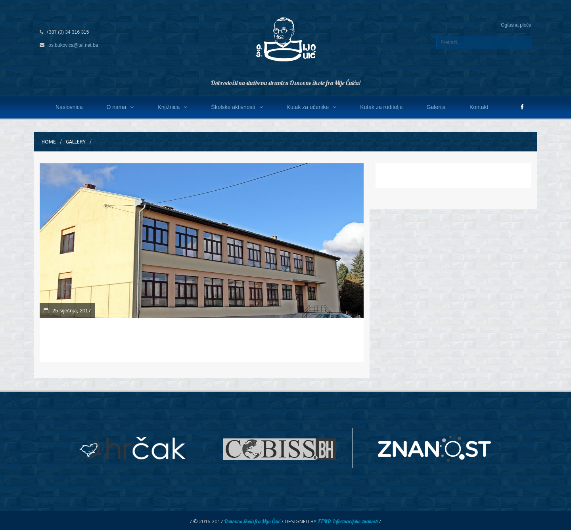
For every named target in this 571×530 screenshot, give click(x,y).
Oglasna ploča (516, 25)
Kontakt (478, 107)
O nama (120, 107)
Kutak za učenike (312, 107)
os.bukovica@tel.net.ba (73, 45)
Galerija (436, 107)
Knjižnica (172, 107)
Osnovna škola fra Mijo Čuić (252, 521)
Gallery (76, 141)
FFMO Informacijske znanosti (348, 521)
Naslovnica (69, 107)
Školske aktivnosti (237, 107)
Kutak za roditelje (381, 107)
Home (49, 141)
